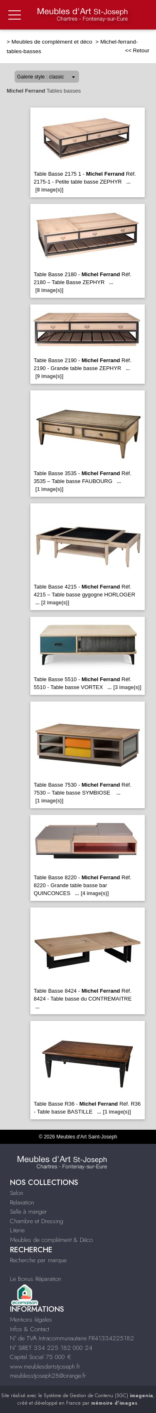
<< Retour (137, 50)
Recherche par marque (38, 1260)
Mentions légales (31, 1319)
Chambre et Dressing (36, 1221)
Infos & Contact (29, 1329)
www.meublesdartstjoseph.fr (45, 1366)
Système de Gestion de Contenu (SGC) (98, 1395)
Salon (16, 1192)
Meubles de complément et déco (53, 42)
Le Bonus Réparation (35, 1278)
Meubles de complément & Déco (51, 1239)
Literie (17, 1230)
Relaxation (22, 1202)
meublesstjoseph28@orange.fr (48, 1375)
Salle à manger (28, 1211)
